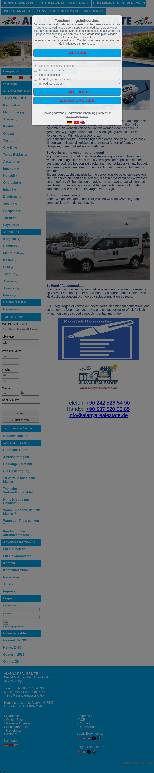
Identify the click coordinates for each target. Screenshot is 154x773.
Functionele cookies (51, 70)
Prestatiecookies (49, 74)
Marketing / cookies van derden (58, 79)
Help (85, 40)
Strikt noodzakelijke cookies (56, 65)
